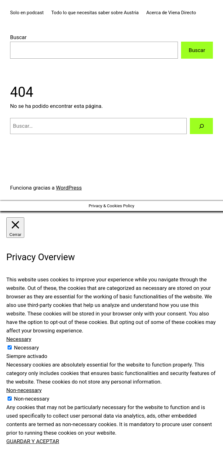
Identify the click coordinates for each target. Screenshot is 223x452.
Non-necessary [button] (24, 390)
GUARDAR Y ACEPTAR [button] (32, 441)
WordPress (69, 188)
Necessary (26, 347)
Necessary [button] (18, 339)
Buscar (18, 37)
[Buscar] (201, 126)
